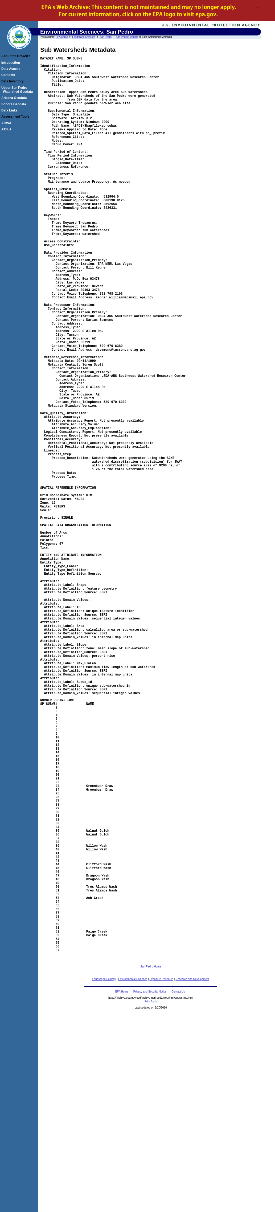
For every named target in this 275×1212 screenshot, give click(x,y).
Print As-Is (151, 1193)
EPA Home (62, 36)
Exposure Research (161, 1171)
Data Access (11, 69)
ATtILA (7, 129)
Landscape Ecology (104, 1171)
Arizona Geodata (15, 98)
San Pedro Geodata (127, 36)
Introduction (11, 63)
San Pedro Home (150, 1158)
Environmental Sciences (132, 1171)
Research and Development (192, 1171)
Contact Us (178, 1183)
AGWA (7, 123)
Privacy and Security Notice (150, 1183)
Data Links (10, 110)
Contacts (9, 75)
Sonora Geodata (14, 104)
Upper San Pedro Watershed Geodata (18, 89)
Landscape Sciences (83, 36)
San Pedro (105, 36)
